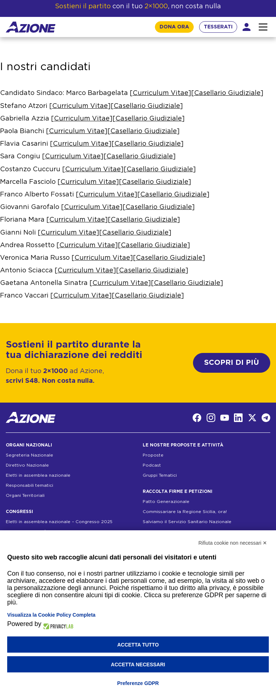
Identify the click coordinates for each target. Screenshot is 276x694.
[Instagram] (211, 417)
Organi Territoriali (25, 495)
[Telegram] (266, 417)
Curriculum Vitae (160, 93)
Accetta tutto (138, 645)
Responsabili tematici (29, 485)
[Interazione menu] (263, 27)
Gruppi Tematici (160, 475)
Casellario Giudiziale (227, 93)
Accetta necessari (138, 664)
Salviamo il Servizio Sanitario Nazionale (187, 522)
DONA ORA (174, 27)
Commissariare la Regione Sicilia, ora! (185, 511)
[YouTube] (224, 417)
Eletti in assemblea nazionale (38, 475)
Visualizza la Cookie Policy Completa (51, 615)
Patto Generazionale (166, 501)
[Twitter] (252, 417)
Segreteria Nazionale (29, 455)
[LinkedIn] (238, 417)
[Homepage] (30, 27)
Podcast (152, 465)
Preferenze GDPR (138, 683)
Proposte (153, 455)
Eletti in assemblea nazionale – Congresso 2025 (59, 522)
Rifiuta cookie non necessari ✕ (232, 543)
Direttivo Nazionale (27, 465)
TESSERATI (218, 27)
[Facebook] (197, 417)
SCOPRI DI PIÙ (231, 362)
